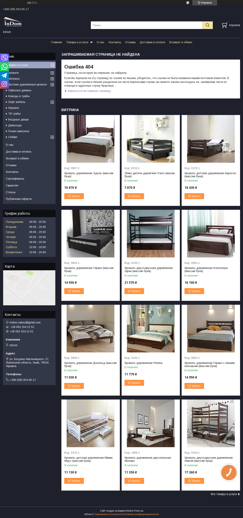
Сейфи (12, 137)
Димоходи (15, 125)
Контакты (115, 42)
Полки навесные (18, 131)
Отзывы (130, 42)
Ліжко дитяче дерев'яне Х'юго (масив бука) (150, 175)
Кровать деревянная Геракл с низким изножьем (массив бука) (210, 364)
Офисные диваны (19, 90)
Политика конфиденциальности (141, 514)
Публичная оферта (19, 198)
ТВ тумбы (14, 113)
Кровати (13, 72)
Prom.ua (138, 510)
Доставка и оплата (152, 42)
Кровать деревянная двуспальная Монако (148, 459)
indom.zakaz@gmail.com (25, 322)
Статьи (10, 192)
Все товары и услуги (224, 494)
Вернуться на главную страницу (89, 90)
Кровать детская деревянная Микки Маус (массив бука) (88, 459)
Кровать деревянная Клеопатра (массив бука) (206, 269)
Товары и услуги (77, 42)
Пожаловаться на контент (107, 514)
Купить (76, 196)
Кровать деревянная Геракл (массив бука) (89, 269)
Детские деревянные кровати (27, 84)
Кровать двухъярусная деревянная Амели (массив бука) (209, 459)
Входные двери (18, 119)
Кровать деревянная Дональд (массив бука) (90, 364)
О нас (100, 42)
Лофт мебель (16, 102)
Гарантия (12, 185)
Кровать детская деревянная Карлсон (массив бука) (210, 175)
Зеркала (13, 107)
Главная (56, 42)
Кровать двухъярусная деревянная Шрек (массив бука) (149, 269)
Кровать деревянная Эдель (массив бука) (88, 175)
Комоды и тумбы (19, 96)
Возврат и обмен (180, 42)
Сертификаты (15, 178)
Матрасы (14, 78)
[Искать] (207, 25)
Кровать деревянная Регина (143, 362)
